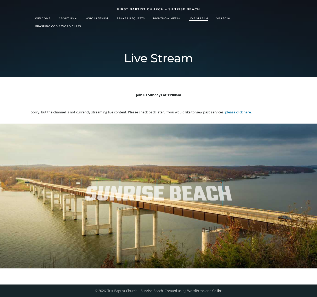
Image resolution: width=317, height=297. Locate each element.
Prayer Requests (131, 18)
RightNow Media (166, 18)
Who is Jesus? (97, 18)
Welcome (42, 18)
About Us (68, 18)
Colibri (217, 291)
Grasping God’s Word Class (58, 26)
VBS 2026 (223, 18)
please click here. (238, 112)
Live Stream (198, 18)
